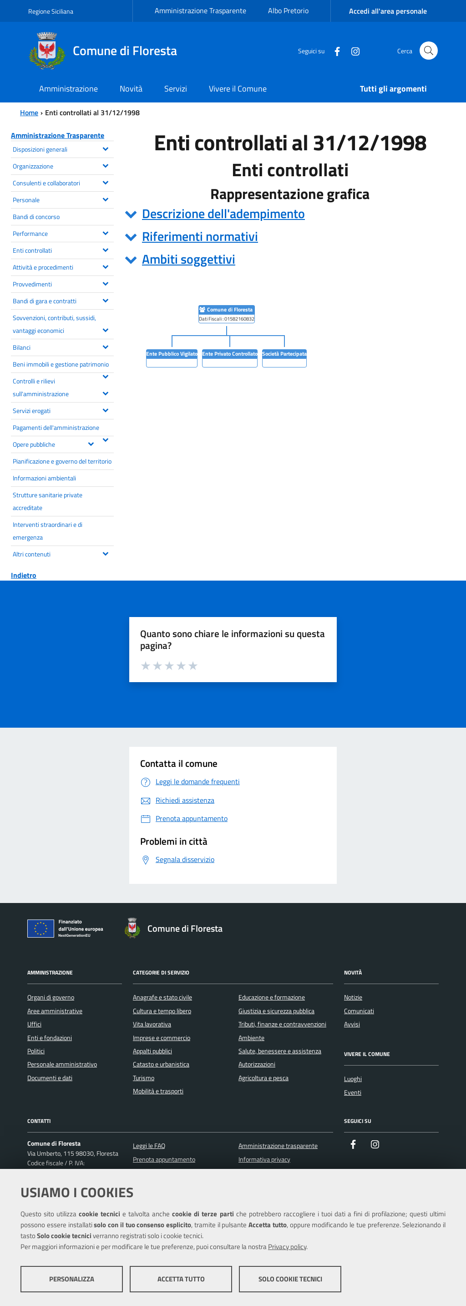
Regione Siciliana (50, 11)
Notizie (353, 997)
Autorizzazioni (256, 1064)
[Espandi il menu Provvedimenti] (105, 282)
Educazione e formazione (271, 997)
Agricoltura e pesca (263, 1078)
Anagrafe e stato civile (162, 997)
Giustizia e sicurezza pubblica (276, 1011)
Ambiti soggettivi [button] (188, 259)
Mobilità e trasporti (158, 1091)
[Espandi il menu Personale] (105, 198)
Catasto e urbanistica (161, 1064)
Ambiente (251, 1038)
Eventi (352, 1092)
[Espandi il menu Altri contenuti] (105, 552)
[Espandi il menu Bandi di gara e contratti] (105, 299)
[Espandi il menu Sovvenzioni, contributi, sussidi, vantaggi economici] (105, 329)
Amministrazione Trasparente (200, 10)
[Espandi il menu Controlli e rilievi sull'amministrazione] (105, 392)
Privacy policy (287, 1246)
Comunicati (359, 1011)
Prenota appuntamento (164, 1159)
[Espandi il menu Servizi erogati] (105, 409)
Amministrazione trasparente (278, 1146)
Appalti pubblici (152, 1051)
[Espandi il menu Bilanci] (105, 346)
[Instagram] (352, 50)
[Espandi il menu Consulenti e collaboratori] (105, 181)
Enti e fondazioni (49, 1038)
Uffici (34, 1024)
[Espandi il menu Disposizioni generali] (105, 148)
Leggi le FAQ (149, 1146)
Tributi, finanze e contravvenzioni (282, 1024)
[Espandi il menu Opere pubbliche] (91, 443)
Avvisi (352, 1024)
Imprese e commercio (161, 1038)
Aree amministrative (54, 1011)
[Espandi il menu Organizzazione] (105, 164)
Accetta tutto (181, 1279)
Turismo (143, 1078)
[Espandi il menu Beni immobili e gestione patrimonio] (105, 375)
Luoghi (353, 1079)
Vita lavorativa (152, 1024)
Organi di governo (50, 997)
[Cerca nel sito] (429, 50)
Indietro (23, 575)
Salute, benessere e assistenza (279, 1051)
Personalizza (71, 1279)
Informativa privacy (264, 1159)
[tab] (290, 213)
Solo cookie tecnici (290, 1279)
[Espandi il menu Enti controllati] (105, 249)
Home (29, 112)
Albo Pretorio (288, 10)
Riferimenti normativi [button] (200, 236)
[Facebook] (333, 50)
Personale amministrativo (62, 1064)
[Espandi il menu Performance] (105, 232)
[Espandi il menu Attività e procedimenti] (105, 266)
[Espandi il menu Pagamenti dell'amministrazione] (105, 439)
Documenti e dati (49, 1078)
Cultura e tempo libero (162, 1011)
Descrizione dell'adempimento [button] (223, 213)
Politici (36, 1051)
